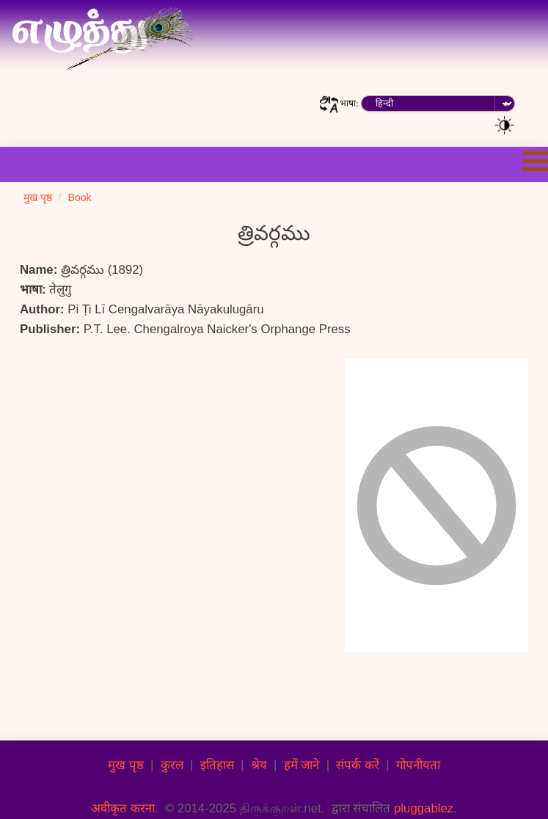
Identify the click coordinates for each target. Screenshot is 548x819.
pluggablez (423, 808)
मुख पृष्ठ (126, 765)
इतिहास (217, 765)
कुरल (172, 765)
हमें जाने (302, 765)
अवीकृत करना (123, 808)
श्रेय (259, 765)
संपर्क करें (357, 765)
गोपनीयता (418, 765)
